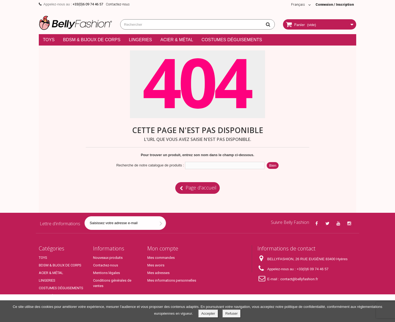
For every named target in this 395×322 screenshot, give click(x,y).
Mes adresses (158, 273)
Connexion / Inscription (334, 4)
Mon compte (162, 248)
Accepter (208, 313)
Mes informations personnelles (171, 280)
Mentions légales (106, 273)
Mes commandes (161, 258)
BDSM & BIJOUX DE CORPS (91, 39)
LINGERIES (140, 39)
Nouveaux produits (108, 258)
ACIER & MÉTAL (176, 39)
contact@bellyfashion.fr (299, 279)
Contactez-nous (118, 4)
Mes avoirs (155, 265)
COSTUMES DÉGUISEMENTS (232, 39)
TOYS (49, 39)
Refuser (231, 313)
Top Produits (49, 296)
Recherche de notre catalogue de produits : (150, 165)
